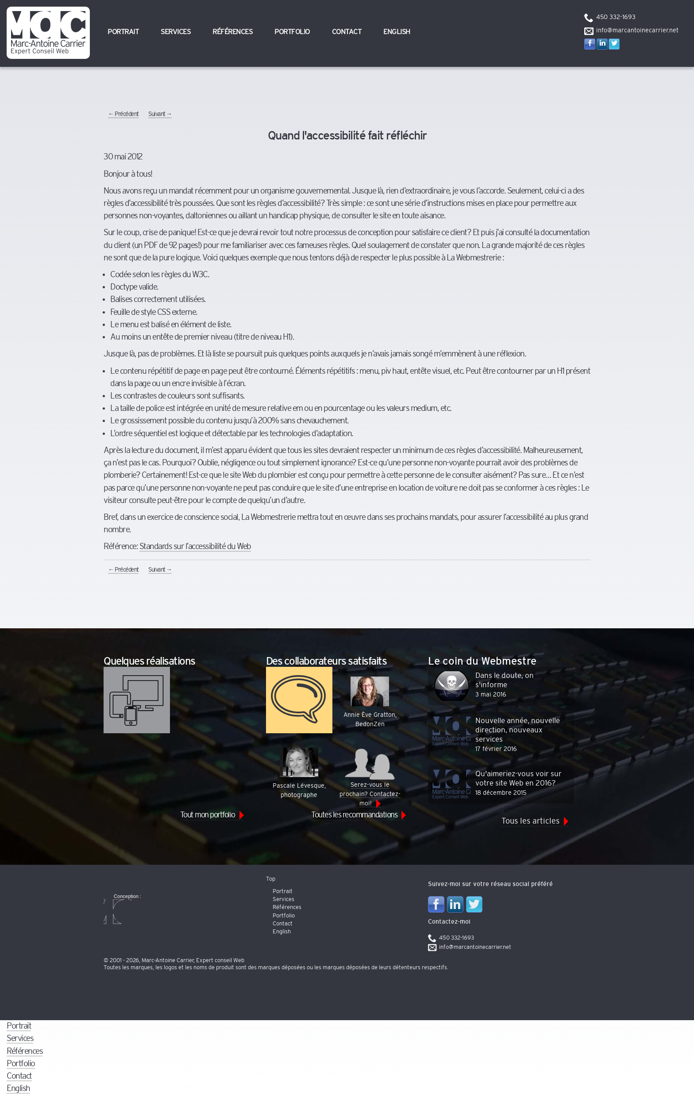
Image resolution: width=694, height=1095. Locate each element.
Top (270, 879)
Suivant (160, 114)
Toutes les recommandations (354, 815)
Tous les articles (530, 821)
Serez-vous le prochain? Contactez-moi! (370, 777)
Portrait (123, 31)
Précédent (123, 114)
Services (175, 31)
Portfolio (292, 31)
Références (232, 31)
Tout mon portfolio (207, 815)
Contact (347, 31)
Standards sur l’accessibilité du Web (195, 546)
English (396, 31)
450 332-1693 (616, 17)
